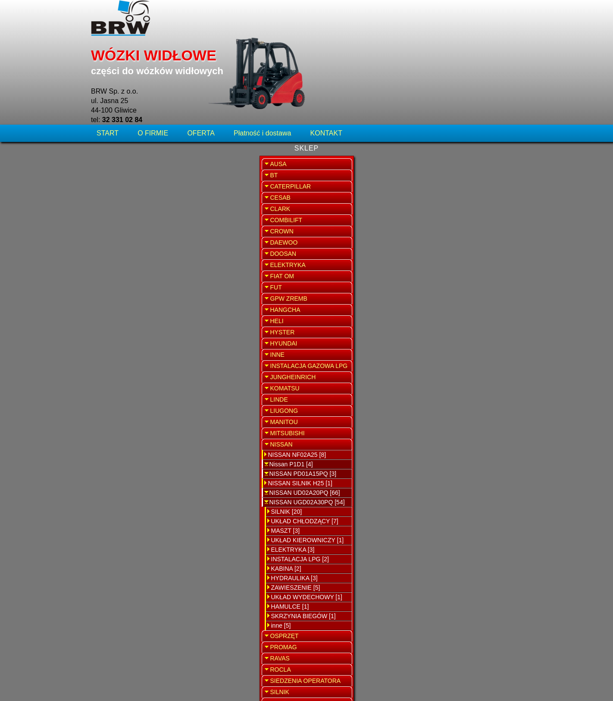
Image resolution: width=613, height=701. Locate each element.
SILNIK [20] (118, 440)
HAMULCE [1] (122, 535)
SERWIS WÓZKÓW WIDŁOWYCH (475, 174)
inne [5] (112, 554)
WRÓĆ (410, 85)
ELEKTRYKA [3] (124, 478)
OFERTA (200, 58)
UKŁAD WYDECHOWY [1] (138, 525)
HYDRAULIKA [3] (126, 506)
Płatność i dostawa (262, 58)
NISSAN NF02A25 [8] (129, 383)
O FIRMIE (153, 58)
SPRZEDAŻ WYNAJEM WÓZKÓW (475, 223)
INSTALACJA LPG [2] (131, 487)
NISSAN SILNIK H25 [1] (132, 412)
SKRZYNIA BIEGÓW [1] (135, 544)
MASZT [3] (117, 459)
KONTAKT (326, 58)
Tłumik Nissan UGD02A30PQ (306, 117)
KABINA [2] (118, 497)
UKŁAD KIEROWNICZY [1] (139, 468)
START (108, 58)
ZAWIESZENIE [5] (127, 516)
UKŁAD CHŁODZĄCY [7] (136, 449)
